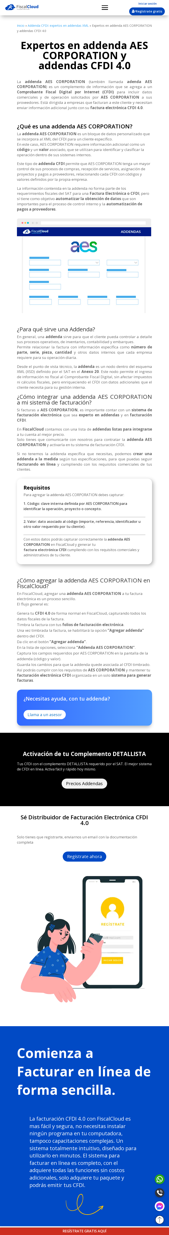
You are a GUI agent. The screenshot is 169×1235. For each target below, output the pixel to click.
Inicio (20, 25)
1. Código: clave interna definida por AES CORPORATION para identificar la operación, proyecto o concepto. (75, 506)
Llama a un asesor (45, 714)
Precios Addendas (84, 783)
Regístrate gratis (149, 11)
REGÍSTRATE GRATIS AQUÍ (84, 1231)
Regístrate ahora (84, 856)
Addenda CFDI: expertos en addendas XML (58, 25)
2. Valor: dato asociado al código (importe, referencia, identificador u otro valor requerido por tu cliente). (82, 524)
